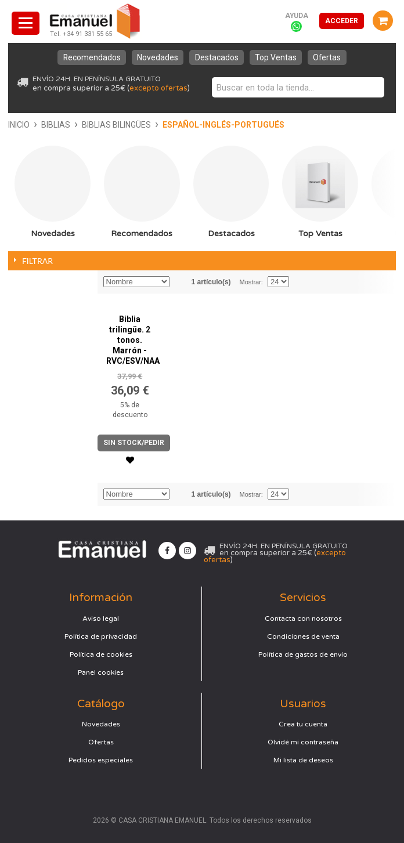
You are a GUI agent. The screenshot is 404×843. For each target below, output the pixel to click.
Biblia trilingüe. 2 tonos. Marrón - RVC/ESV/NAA (133, 340)
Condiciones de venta (303, 636)
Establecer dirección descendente (180, 282)
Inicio (19, 124)
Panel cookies (101, 672)
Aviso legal (100, 618)
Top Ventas (277, 57)
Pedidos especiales (100, 760)
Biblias (55, 124)
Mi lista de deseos (303, 760)
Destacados (217, 57)
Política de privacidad (100, 636)
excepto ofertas (158, 88)
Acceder (341, 21)
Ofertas (329, 57)
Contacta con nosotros (303, 618)
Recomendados (90, 57)
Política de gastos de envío (303, 654)
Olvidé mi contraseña (303, 742)
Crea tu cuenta (303, 724)
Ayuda (296, 16)
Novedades (157, 57)
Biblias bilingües (116, 124)
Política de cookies (101, 654)
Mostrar (250, 281)
